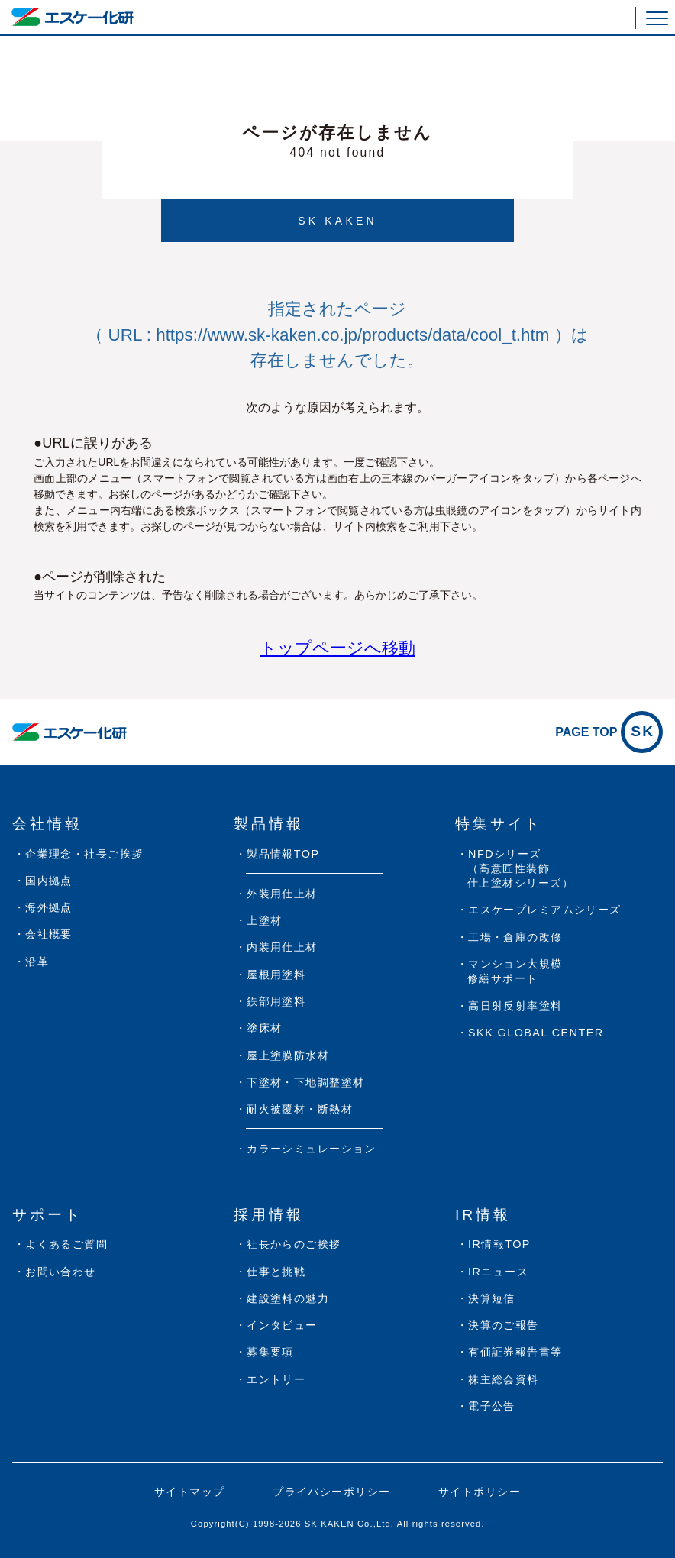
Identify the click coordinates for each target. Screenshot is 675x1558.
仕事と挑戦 (276, 1271)
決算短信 (491, 1298)
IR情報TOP (499, 1244)
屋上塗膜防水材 (288, 1055)
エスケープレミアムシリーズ (545, 909)
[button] (657, 18)
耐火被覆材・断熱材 (300, 1109)
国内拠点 (49, 880)
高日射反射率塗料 (515, 1006)
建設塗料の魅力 (288, 1298)
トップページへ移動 (337, 648)
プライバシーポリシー (331, 1491)
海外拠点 (49, 907)
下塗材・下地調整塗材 (305, 1082)
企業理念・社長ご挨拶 (84, 854)
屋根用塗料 (276, 974)
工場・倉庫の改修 (515, 937)
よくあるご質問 (66, 1244)
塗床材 (264, 1028)
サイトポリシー (479, 1491)
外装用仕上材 (282, 893)
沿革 (37, 961)
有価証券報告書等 (515, 1352)
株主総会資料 (503, 1379)
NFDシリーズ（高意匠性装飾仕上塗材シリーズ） (520, 869)
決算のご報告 (503, 1325)
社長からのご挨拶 (294, 1244)
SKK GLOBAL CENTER (536, 1032)
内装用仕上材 (282, 947)
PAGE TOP (609, 732)
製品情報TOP (283, 854)
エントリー (276, 1379)
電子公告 (491, 1406)
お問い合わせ (60, 1271)
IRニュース (498, 1271)
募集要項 (270, 1352)
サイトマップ (189, 1491)
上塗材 (264, 920)
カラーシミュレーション (311, 1149)
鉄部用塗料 (276, 1001)
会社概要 (49, 934)
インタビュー (282, 1325)
